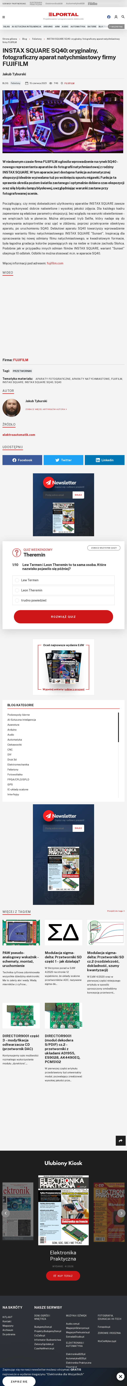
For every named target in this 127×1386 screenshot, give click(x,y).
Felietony (37, 39)
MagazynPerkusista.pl (78, 1332)
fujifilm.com (55, 263)
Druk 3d (12, 759)
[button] (5, 1213)
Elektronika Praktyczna (78, 1362)
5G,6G (6, 26)
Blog (24, 39)
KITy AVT (7, 1317)
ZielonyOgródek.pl (44, 1344)
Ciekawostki (14, 744)
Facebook (22, 460)
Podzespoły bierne (18, 714)
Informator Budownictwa (47, 1339)
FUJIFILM (67, 83)
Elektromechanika (18, 764)
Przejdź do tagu (116, 911)
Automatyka (78, 26)
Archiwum (7, 1330)
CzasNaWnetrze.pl (44, 1348)
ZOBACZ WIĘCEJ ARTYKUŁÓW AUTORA (46, 409)
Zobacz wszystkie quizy (104, 548)
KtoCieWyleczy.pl (107, 1341)
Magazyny (7, 1325)
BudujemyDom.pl (43, 1326)
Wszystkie (116, 26)
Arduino (48, 26)
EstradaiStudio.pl (75, 1336)
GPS (10, 784)
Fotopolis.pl (104, 1326)
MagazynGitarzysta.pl (77, 1328)
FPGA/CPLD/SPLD (18, 779)
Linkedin (105, 460)
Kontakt (6, 1321)
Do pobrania (8, 1334)
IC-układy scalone (17, 789)
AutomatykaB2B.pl (76, 1358)
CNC (10, 749)
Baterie (92, 26)
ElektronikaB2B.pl (75, 1354)
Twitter (63, 460)
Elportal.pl (71, 1367)
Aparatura (13, 724)
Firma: (15, 360)
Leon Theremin (31, 590)
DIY (9, 754)
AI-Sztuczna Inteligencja (26, 26)
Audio (65, 26)
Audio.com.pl (73, 1323)
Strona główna (10, 39)
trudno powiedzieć (34, 600)
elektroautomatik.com (18, 434)
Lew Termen (30, 580)
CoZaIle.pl (39, 1335)
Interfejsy (13, 794)
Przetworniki (22, 370)
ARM (57, 26)
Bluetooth (105, 26)
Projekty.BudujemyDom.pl (47, 1331)
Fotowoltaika (14, 774)
